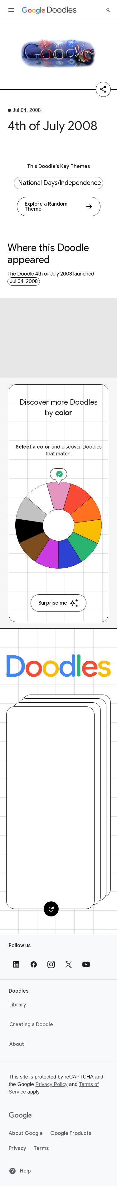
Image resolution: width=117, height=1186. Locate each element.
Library (17, 1005)
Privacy (17, 1148)
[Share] (103, 89)
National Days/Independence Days (60, 183)
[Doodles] (58, 665)
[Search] (108, 10)
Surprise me (58, 603)
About (16, 1044)
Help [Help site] (20, 1171)
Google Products (70, 1133)
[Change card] (51, 908)
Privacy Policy (51, 1084)
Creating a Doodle (31, 1024)
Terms (41, 1148)
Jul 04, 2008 (24, 281)
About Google (26, 1133)
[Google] (20, 1115)
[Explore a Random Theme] (58, 206)
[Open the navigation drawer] (11, 10)
